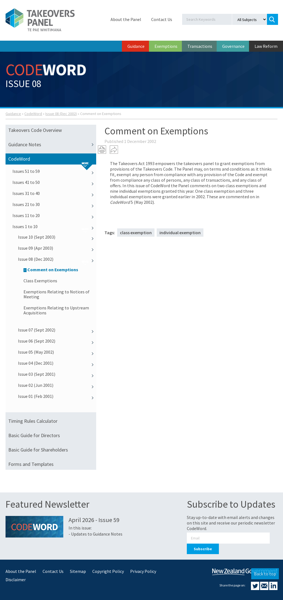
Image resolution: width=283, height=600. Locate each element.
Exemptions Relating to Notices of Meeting (56, 294)
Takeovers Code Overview (35, 130)
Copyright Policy (108, 571)
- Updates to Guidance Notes (95, 534)
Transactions (199, 46)
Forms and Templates (31, 464)
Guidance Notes (52, 144)
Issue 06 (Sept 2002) (57, 341)
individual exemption (180, 232)
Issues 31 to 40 (54, 193)
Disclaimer (16, 579)
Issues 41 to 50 (54, 182)
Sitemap (78, 571)
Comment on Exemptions (50, 269)
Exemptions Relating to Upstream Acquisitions (56, 310)
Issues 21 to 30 (54, 204)
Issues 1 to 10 (54, 226)
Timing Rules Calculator (32, 421)
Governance (233, 46)
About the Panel (126, 19)
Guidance (136, 46)
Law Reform (266, 46)
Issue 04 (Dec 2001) (57, 363)
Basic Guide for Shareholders (38, 450)
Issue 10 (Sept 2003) (57, 237)
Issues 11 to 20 (54, 215)
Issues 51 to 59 (54, 171)
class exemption (136, 232)
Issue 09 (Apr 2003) (57, 248)
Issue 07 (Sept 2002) (57, 330)
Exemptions (165, 46)
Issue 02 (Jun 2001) (57, 385)
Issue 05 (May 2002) (57, 352)
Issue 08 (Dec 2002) (61, 113)
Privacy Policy (143, 571)
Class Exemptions (40, 280)
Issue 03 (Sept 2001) (57, 374)
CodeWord (33, 113)
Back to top (265, 573)
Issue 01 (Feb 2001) (57, 396)
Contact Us (161, 19)
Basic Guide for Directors (34, 435)
